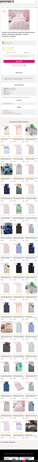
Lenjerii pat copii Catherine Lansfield (30, 7)
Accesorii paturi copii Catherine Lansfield (13, 7)
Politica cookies (29, 453)
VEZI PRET (19, 61)
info (11, 141)
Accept (23, 461)
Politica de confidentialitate (19, 453)
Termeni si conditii (8, 453)
